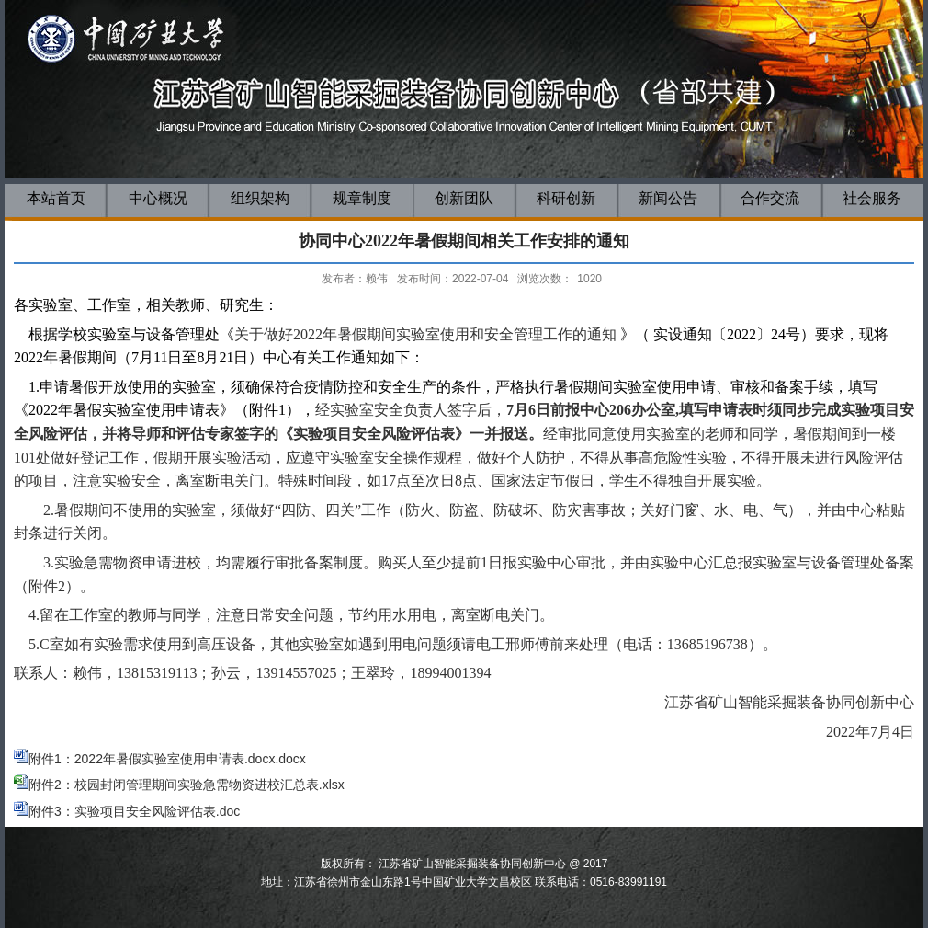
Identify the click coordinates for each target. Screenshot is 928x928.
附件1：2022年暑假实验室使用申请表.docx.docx (167, 758)
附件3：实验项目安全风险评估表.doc (127, 811)
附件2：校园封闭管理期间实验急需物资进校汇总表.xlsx (186, 784)
